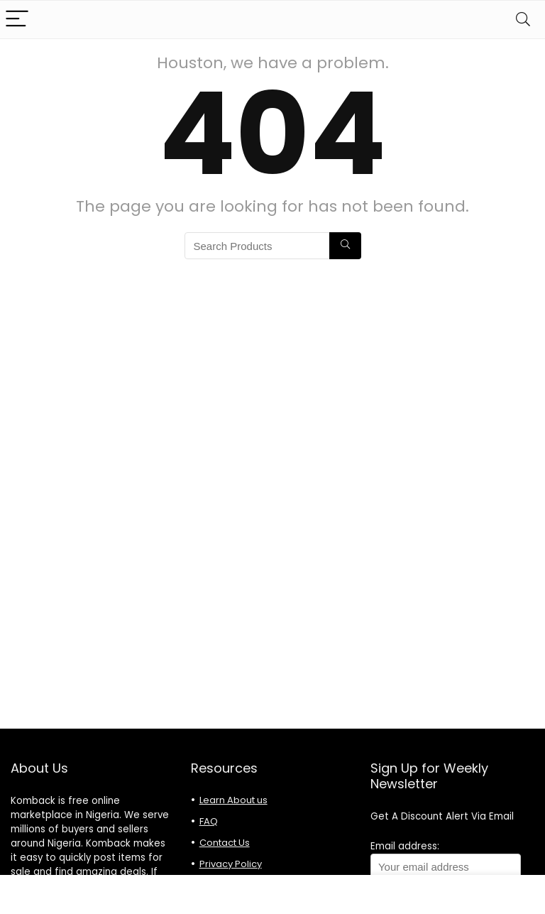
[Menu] (17, 19)
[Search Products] (345, 245)
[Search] (523, 19)
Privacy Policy (230, 864)
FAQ (208, 821)
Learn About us (233, 800)
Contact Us (224, 842)
